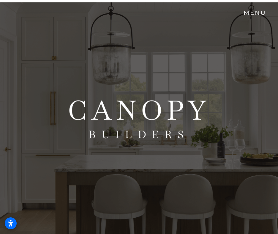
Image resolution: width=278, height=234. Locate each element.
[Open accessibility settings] (11, 223)
